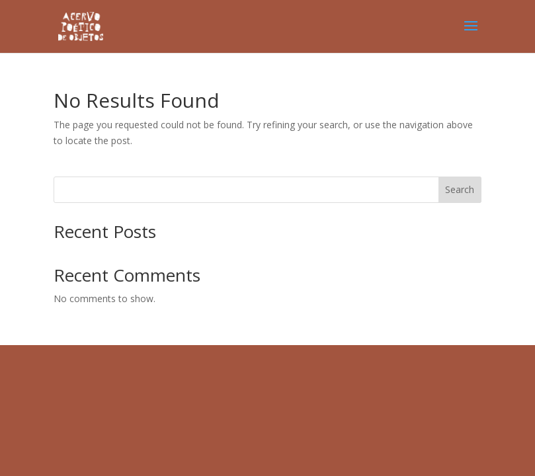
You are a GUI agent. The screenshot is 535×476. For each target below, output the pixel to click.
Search (459, 189)
